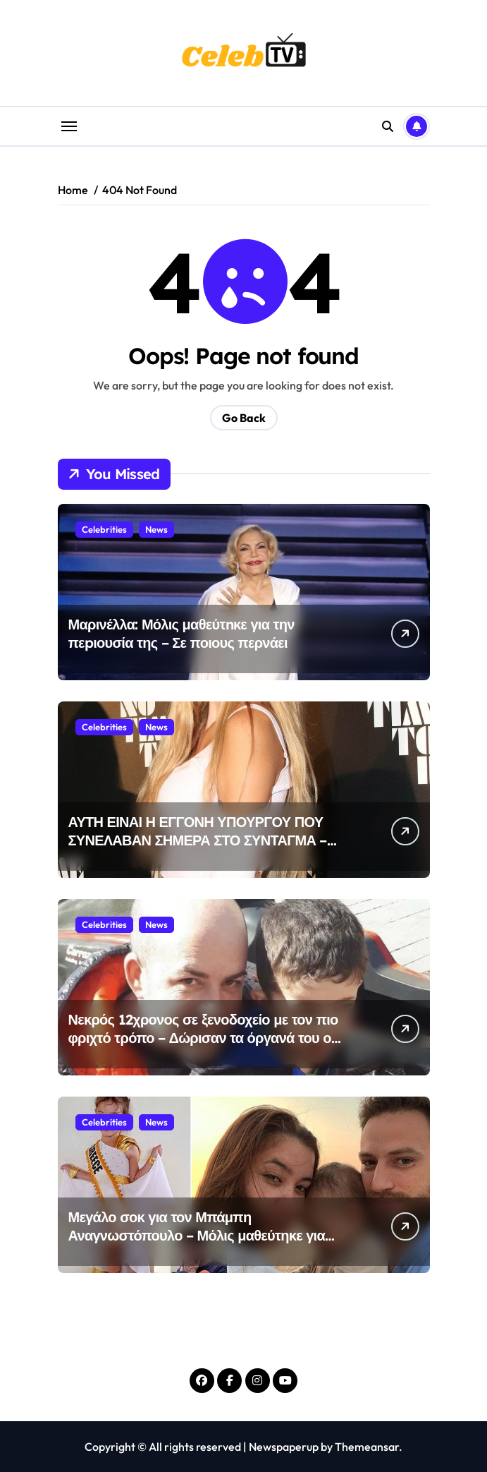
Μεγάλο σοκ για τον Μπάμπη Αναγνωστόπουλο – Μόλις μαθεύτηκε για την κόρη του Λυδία (197, 1235)
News (156, 529)
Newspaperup (284, 1447)
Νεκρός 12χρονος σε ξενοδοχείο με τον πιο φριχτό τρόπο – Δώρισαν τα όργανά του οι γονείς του (203, 1038)
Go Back (244, 418)
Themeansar (367, 1447)
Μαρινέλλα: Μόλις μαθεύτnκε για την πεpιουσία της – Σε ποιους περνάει (181, 633)
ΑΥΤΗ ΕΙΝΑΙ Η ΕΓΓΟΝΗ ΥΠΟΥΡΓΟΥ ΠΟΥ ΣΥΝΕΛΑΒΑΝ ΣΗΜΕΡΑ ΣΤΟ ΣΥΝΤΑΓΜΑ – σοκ (197, 840)
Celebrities (104, 529)
